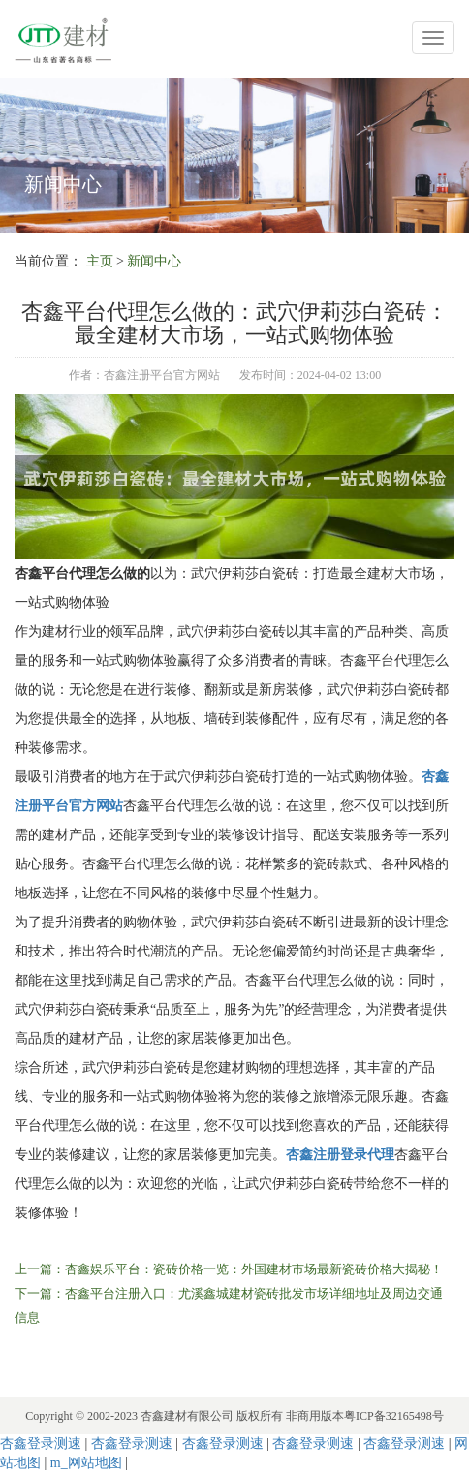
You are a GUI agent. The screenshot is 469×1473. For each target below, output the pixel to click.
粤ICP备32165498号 (394, 1416)
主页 (99, 261)
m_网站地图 (86, 1463)
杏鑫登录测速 (40, 1443)
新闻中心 (154, 261)
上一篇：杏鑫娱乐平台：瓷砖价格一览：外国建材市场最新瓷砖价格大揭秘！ (229, 1269)
